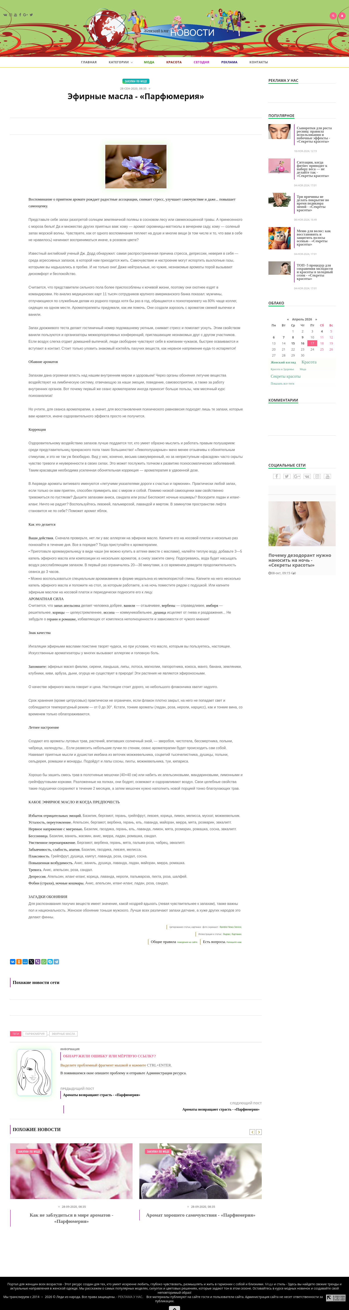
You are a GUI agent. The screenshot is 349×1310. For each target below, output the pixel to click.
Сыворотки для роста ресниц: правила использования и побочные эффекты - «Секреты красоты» (314, 134)
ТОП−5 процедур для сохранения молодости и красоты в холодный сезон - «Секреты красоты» (315, 272)
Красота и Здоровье (282, 369)
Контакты (259, 62)
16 (302, 343)
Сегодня (201, 62)
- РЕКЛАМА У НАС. (129, 1295)
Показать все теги (282, 383)
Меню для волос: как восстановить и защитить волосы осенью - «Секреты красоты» (314, 237)
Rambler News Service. (231, 927)
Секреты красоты (285, 376)
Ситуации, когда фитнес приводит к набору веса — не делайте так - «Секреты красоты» (313, 169)
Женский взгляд (283, 362)
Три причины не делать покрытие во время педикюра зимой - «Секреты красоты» (313, 203)
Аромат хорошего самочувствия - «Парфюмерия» (201, 1213)
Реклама (229, 62)
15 (293, 343)
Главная (89, 62)
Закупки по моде (136, 81)
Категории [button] (121, 62)
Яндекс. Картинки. (232, 934)
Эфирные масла (63, 1034)
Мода (149, 62)
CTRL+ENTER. (159, 1065)
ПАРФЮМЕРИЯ (35, 1034)
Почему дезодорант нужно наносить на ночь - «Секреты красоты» (299, 560)
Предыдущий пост (123, 1093)
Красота (174, 62)
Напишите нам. (234, 942)
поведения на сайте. (187, 942)
